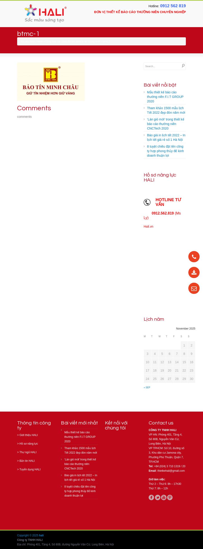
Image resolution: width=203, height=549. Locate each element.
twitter (157, 497)
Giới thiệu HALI (28, 435)
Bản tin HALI (27, 460)
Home (39, 41)
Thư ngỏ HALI (28, 452)
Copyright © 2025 (28, 535)
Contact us (161, 423)
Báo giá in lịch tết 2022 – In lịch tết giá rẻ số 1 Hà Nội (166, 137)
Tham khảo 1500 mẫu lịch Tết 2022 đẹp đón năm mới (166, 110)
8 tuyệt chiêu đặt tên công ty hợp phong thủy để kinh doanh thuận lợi (165, 151)
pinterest (170, 497)
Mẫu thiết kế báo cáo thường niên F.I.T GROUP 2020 (165, 96)
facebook (151, 497)
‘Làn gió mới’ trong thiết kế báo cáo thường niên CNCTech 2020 (165, 124)
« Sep (147, 387)
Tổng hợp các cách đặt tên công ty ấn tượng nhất (72, 41)
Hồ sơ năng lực (28, 443)
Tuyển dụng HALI (30, 469)
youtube (163, 497)
